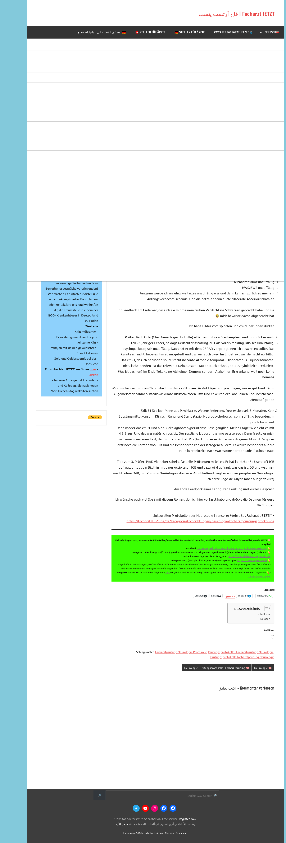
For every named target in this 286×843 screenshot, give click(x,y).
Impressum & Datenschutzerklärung (131, 833)
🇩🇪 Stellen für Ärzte (177, 32)
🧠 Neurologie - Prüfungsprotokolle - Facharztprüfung (199, 668)
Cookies (157, 833)
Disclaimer (169, 833)
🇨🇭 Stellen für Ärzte (138, 32)
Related (253, 619)
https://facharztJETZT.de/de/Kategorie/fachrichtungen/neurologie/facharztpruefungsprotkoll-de (188, 521)
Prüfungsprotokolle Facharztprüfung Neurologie (230, 657)
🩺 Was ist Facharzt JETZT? (221, 32)
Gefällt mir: (250, 614)
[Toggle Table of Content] (253, 608)
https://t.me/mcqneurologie (240, 560)
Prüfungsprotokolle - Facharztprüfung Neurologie (228, 652)
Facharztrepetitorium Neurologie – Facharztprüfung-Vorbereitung (220, 548)
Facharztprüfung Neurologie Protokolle (169, 652)
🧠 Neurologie (249, 668)
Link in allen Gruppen (247, 576)
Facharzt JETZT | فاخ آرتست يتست (208, 12)
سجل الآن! (109, 824)
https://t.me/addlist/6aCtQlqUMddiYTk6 (237, 556)
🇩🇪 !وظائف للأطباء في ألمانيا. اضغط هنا (88, 32)
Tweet (218, 596)
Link (155, 572)
